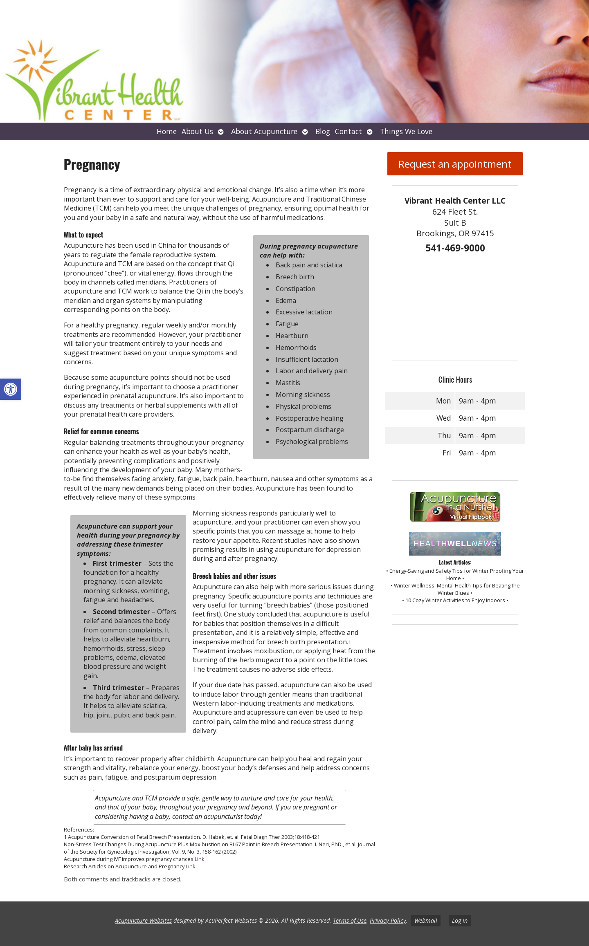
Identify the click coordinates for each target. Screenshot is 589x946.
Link (200, 859)
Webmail (425, 920)
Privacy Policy (388, 920)
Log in (460, 920)
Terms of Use (349, 920)
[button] (10, 389)
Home (167, 131)
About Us (197, 131)
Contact (348, 131)
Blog (322, 131)
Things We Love (406, 131)
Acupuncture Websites (143, 920)
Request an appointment (455, 163)
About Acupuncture (264, 131)
